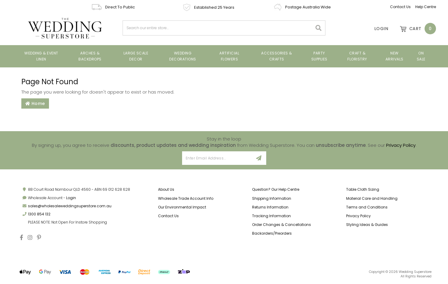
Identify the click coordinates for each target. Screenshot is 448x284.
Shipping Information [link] (271, 198)
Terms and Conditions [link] (367, 207)
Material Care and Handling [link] (372, 198)
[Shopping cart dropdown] (415, 28)
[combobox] (217, 28)
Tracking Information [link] (271, 215)
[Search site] (318, 28)
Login (71, 197)
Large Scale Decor (135, 56)
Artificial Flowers (229, 56)
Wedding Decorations (182, 56)
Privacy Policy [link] (358, 215)
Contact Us (400, 6)
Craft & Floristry (357, 56)
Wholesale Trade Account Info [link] (185, 198)
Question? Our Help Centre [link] (275, 189)
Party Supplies (319, 56)
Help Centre (425, 6)
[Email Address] (217, 158)
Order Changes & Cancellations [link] (281, 224)
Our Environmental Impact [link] (182, 207)
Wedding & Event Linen (41, 56)
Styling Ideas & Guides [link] (367, 224)
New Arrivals (395, 56)
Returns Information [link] (270, 207)
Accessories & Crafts (276, 56)
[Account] (377, 28)
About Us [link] (166, 189)
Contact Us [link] (168, 215)
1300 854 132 (39, 214)
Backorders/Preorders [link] (272, 233)
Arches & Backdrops (90, 56)
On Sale (421, 56)
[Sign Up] (258, 158)
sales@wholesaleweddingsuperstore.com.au (69, 205)
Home (35, 103)
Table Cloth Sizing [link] (362, 189)
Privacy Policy (401, 145)
